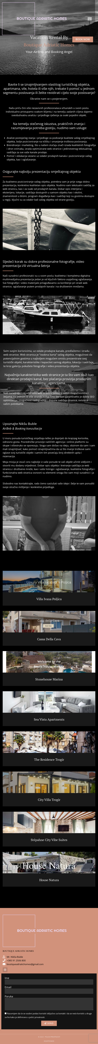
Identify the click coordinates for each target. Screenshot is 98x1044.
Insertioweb (49, 1041)
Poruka (9, 996)
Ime (7, 978)
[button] (92, 19)
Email (8, 987)
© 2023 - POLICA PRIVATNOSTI (49, 1037)
